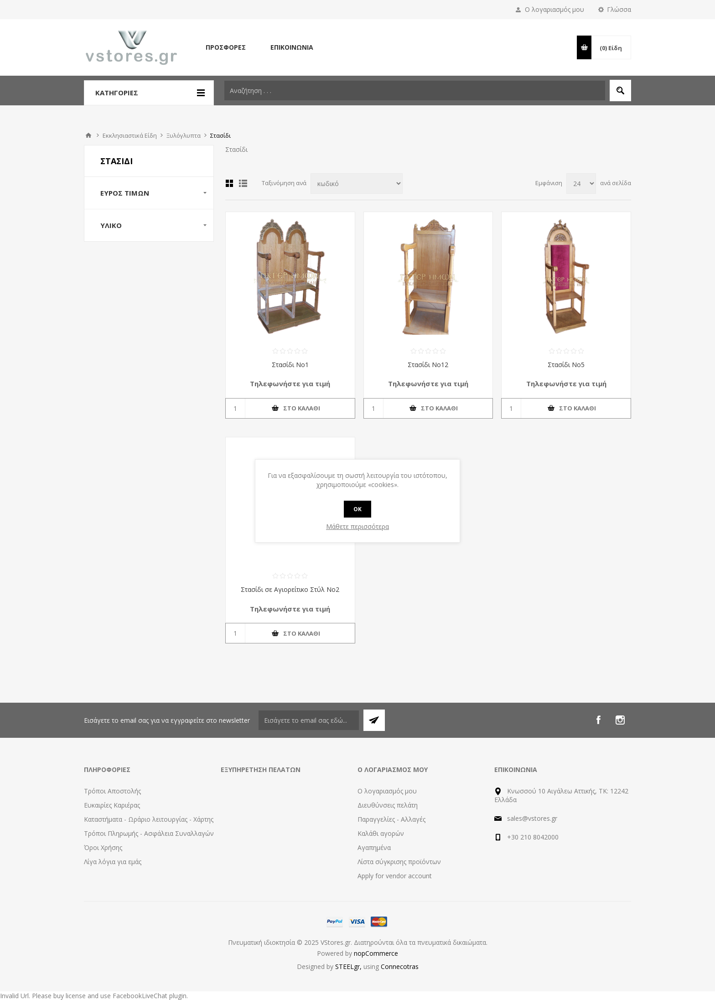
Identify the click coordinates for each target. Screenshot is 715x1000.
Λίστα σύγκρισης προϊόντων (399, 861)
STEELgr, (349, 966)
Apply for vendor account (395, 875)
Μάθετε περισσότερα (357, 526)
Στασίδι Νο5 (566, 364)
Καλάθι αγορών (381, 833)
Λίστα (243, 183)
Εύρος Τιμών (124, 192)
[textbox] (414, 90)
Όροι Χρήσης (103, 847)
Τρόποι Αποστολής (112, 791)
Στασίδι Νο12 (428, 364)
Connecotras (400, 966)
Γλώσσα (619, 9)
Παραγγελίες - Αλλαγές (391, 819)
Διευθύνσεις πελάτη (388, 805)
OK (357, 509)
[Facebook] (598, 720)
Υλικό (111, 225)
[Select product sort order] (357, 183)
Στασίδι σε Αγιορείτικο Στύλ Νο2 (290, 589)
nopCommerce (376, 953)
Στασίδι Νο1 (290, 364)
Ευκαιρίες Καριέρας (112, 805)
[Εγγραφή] (309, 720)
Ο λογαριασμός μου (554, 9)
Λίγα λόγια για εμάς (112, 861)
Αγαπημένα (374, 847)
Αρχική (88, 135)
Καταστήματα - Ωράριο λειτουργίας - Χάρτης (148, 819)
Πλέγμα (229, 183)
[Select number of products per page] (581, 183)
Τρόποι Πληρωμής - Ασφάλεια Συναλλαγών (149, 833)
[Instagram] (620, 720)
